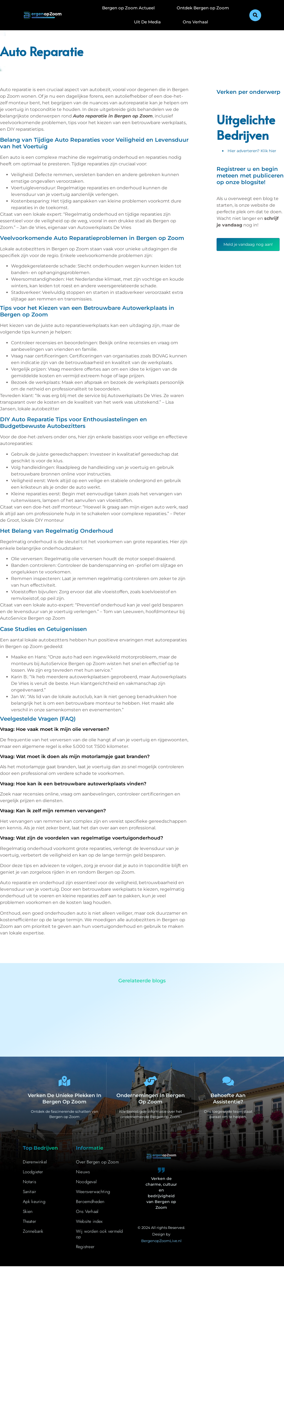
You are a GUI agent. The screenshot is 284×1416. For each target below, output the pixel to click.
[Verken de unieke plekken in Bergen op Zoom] (64, 1081)
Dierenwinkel (35, 1162)
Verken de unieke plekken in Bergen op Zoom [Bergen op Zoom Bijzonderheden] (64, 1099)
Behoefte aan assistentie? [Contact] (228, 1099)
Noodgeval (86, 1182)
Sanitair (29, 1192)
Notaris (29, 1182)
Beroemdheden (90, 1202)
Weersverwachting (93, 1192)
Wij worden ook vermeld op (99, 1234)
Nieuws (83, 1172)
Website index (89, 1222)
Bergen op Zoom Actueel (128, 7)
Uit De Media (147, 21)
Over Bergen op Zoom (97, 1162)
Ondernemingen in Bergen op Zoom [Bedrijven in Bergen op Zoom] (150, 1099)
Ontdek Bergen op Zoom (203, 7)
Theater (29, 1222)
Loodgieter (33, 1172)
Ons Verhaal (195, 21)
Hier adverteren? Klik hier (252, 150)
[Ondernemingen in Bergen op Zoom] (150, 1081)
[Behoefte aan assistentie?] (228, 1081)
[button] (255, 15)
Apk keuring (34, 1202)
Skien (28, 1212)
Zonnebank (33, 1232)
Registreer (85, 1247)
